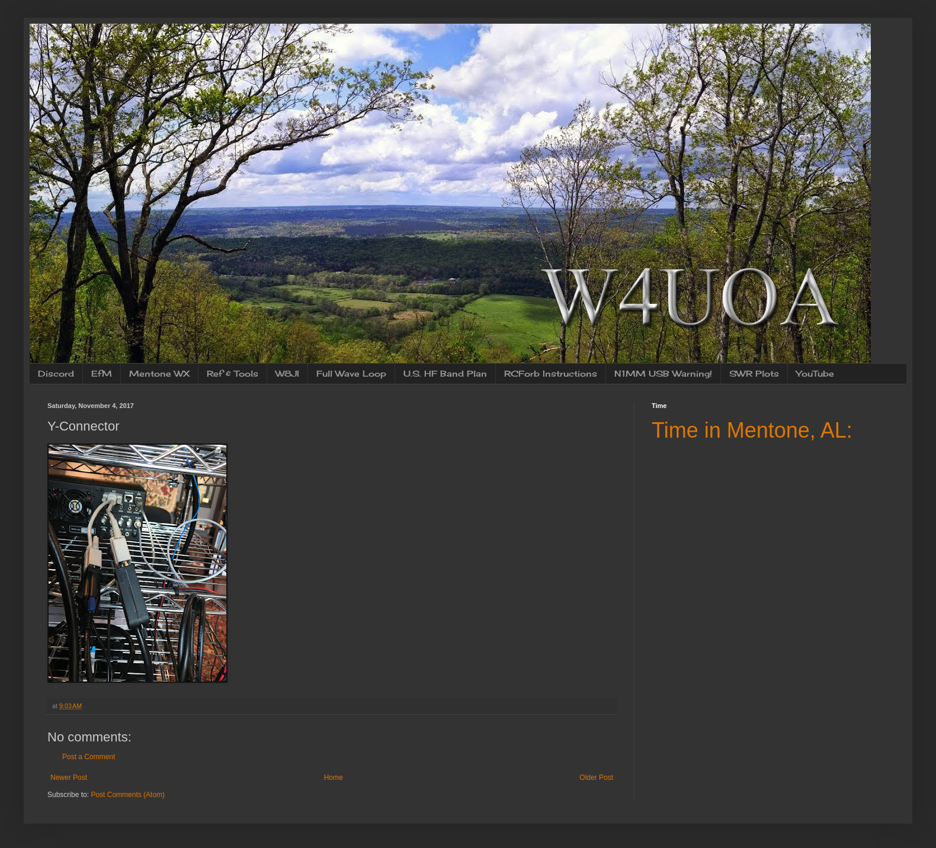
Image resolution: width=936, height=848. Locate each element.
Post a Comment (88, 757)
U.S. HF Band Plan (445, 373)
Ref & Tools (232, 373)
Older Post (596, 777)
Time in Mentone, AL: (752, 430)
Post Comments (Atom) (128, 795)
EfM (101, 373)
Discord (56, 373)
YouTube (815, 373)
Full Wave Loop (351, 373)
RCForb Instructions (550, 373)
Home (333, 777)
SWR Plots (754, 373)
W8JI (287, 373)
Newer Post (68, 777)
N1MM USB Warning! (663, 373)
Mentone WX (159, 373)
